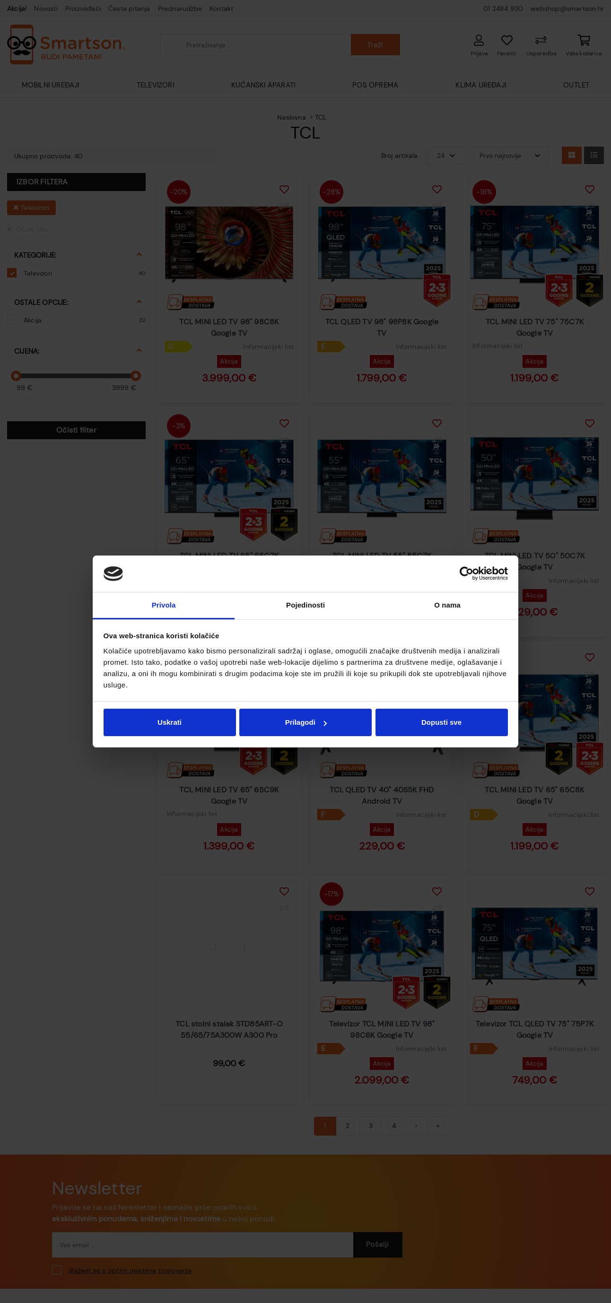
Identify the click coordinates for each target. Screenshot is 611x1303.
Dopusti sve (441, 722)
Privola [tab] (164, 605)
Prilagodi (306, 722)
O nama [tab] (447, 605)
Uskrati (169, 722)
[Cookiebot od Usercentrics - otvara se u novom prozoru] (466, 574)
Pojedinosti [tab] (305, 605)
